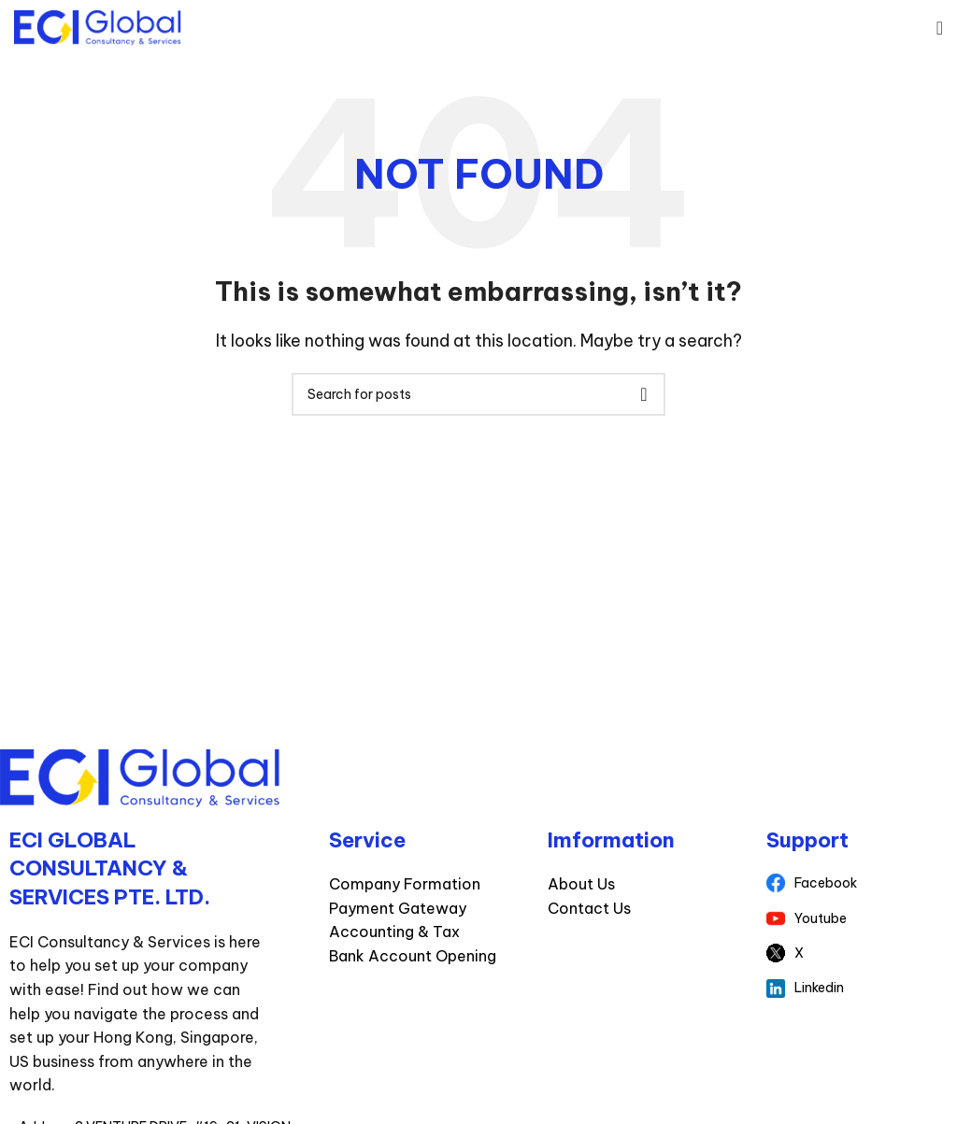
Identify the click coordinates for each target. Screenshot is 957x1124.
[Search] (478, 394)
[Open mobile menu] (939, 28)
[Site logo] (97, 26)
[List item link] (857, 883)
